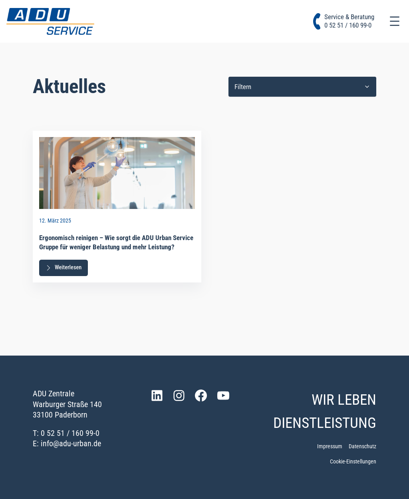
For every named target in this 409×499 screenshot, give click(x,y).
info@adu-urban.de (71, 443)
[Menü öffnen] (395, 21)
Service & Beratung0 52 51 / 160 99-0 (349, 21)
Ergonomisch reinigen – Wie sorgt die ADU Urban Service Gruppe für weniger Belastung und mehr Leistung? (116, 242)
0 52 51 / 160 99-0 (70, 433)
